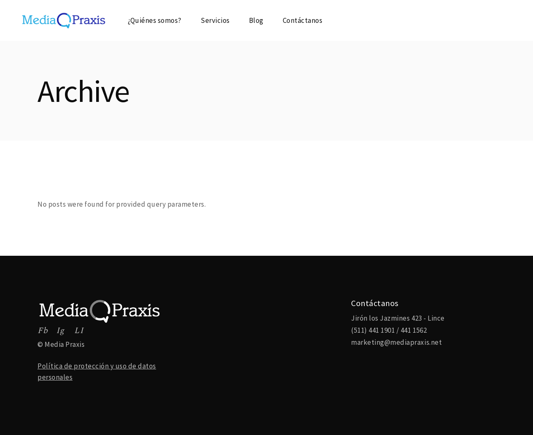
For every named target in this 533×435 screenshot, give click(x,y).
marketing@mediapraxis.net (396, 342)
